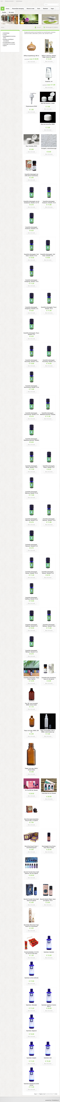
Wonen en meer (30, 8)
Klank (38, 8)
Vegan (52, 8)
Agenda (5, 45)
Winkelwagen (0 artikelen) (52, 27)
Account (39, 27)
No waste (11, 12)
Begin (35, 1094)
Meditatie (45, 8)
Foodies (4, 12)
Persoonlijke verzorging (18, 8)
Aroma (7, 8)
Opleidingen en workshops (9, 44)
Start (2, 1)
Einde (56, 1094)
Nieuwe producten (9, 1)
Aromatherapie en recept (9, 42)
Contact (5, 34)
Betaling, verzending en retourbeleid (8, 40)
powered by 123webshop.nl (52, 1100)
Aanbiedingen (19, 1)
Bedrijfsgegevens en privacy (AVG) (9, 37)
